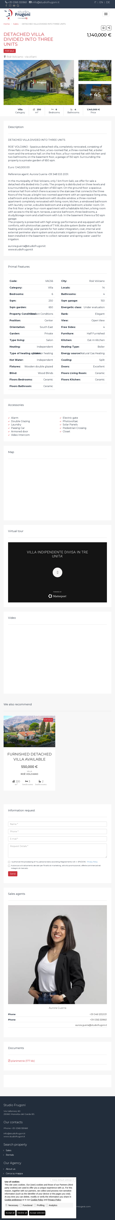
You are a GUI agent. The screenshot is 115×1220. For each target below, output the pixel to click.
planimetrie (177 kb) (21, 1060)
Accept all (10, 1213)
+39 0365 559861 (17, 2)
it (95, 2)
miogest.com (83, 1206)
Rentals (10, 1155)
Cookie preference (13, 1200)
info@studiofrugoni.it (45, 2)
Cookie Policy (37, 1200)
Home (7, 24)
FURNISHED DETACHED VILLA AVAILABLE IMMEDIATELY (29, 757)
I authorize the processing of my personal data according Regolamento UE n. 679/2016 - (53, 862)
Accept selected (37, 1213)
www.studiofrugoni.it (14, 1136)
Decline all (22, 1213)
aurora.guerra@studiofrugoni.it (91, 1025)
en (101, 2)
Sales (15, 24)
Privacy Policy (92, 862)
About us (10, 1169)
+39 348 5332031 (98, 1014)
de (108, 2)
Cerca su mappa (14, 1173)
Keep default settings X (63, 1180)
